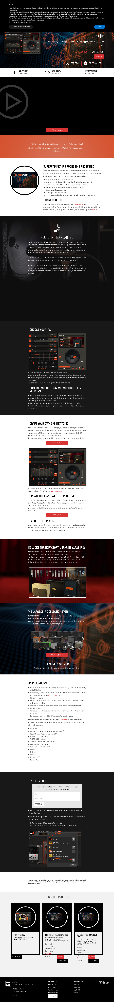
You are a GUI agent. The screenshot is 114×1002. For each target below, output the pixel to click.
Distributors (76, 984)
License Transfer (53, 993)
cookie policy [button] (13, 10)
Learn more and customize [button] (21, 27)
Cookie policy (53, 996)
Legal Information (53, 984)
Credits (14, 996)
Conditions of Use (53, 990)
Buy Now (99, 56)
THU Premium (78, 204)
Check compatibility (25, 72)
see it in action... (56, 491)
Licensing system (91, 72)
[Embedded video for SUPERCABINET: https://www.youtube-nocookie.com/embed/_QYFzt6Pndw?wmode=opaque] (57, 102)
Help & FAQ (76, 990)
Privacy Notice (52, 987)
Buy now (60, 957)
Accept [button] (99, 27)
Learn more (16, 957)
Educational (76, 987)
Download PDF (56, 72)
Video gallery (95, 63)
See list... (95, 209)
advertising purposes (83, 14)
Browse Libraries (57, 654)
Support (75, 993)
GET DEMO (38, 804)
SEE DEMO (57, 442)
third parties (44, 12)
